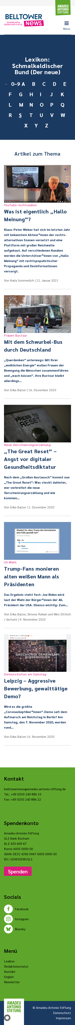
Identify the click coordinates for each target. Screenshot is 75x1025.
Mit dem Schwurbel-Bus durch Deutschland (37, 343)
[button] (7, 1018)
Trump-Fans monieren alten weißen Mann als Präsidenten (37, 573)
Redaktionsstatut (16, 966)
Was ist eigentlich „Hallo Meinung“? (37, 212)
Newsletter (12, 982)
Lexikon (9, 961)
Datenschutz (62, 1013)
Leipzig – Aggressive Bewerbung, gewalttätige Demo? (37, 685)
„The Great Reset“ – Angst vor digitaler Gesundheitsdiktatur (37, 456)
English (9, 977)
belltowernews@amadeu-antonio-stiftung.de (35, 789)
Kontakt (9, 971)
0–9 (14, 83)
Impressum (63, 1018)
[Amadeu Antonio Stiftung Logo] (14, 1007)
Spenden (18, 871)
